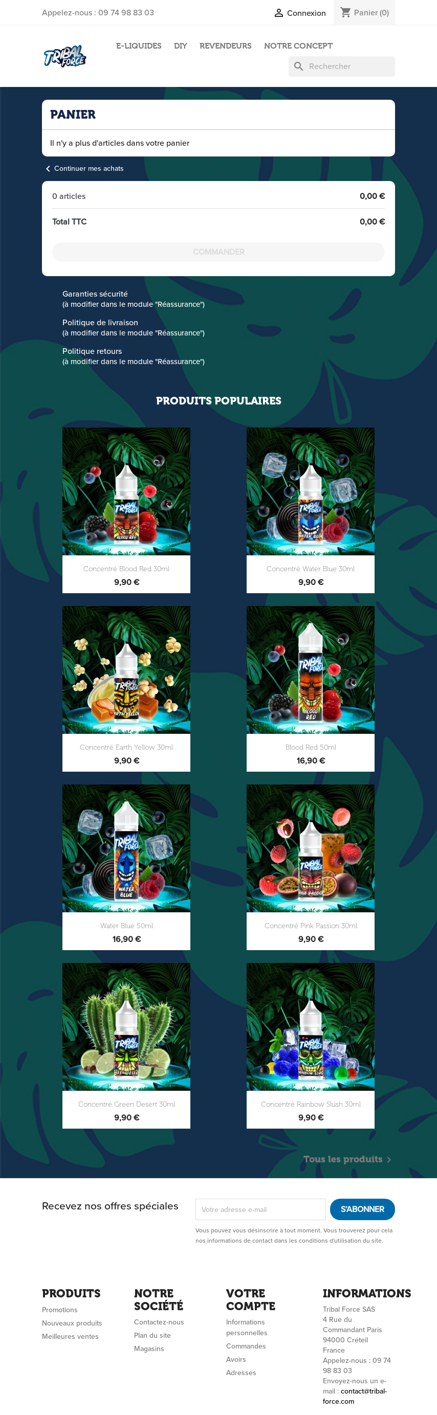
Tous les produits (349, 1160)
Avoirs (236, 1359)
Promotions (60, 1310)
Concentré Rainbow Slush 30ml (311, 1104)
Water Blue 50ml (126, 926)
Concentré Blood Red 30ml (126, 569)
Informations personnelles (247, 1327)
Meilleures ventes (70, 1336)
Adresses (241, 1372)
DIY (180, 46)
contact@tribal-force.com (355, 1396)
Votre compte (250, 1299)
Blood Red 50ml (311, 747)
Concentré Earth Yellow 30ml (126, 747)
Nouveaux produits (72, 1323)
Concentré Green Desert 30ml (126, 1104)
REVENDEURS (226, 46)
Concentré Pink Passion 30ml (311, 926)
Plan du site (152, 1335)
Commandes (246, 1346)
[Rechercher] (342, 66)
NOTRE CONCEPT (298, 46)
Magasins (149, 1348)
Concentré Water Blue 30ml (311, 569)
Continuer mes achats (83, 168)
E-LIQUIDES (139, 46)
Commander (219, 252)
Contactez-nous (159, 1322)
